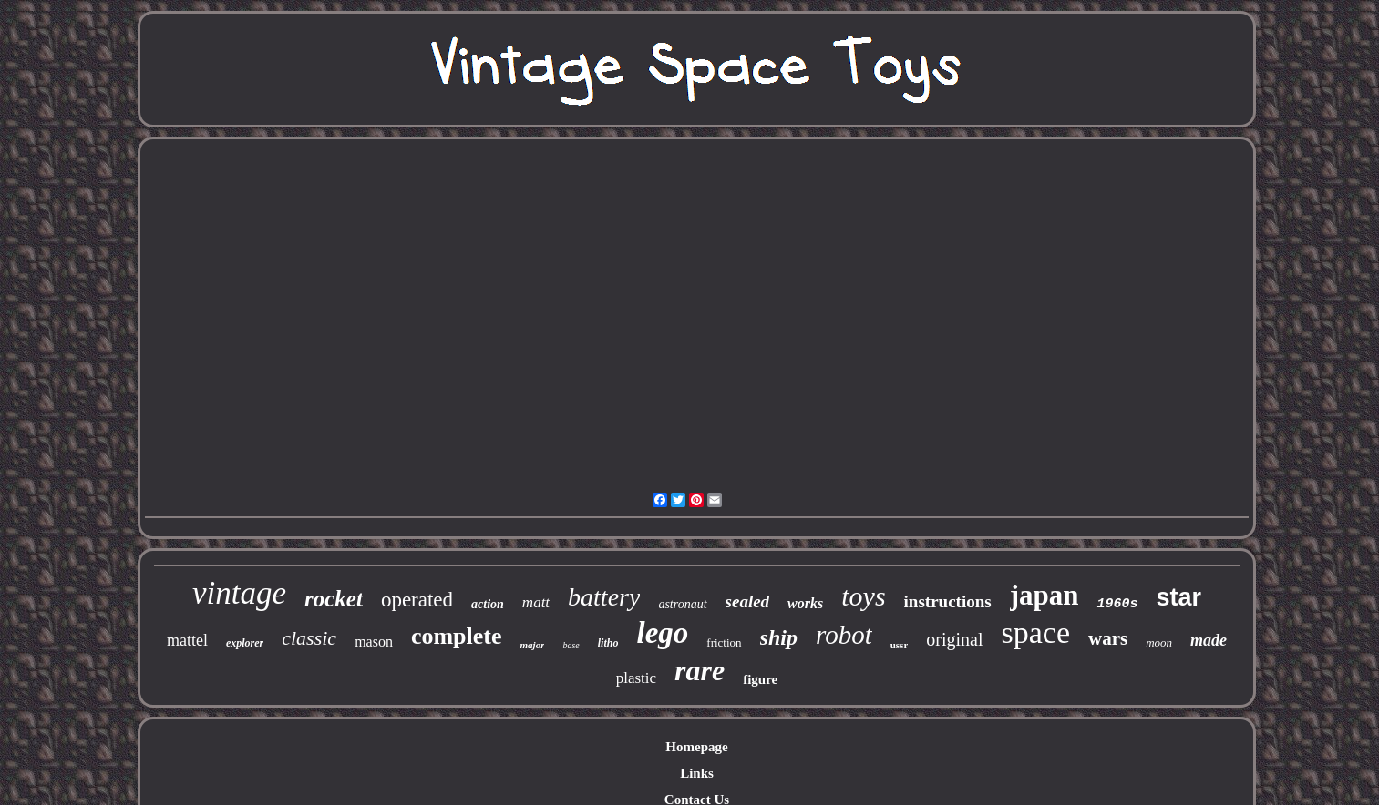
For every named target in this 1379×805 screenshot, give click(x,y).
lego (662, 632)
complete (456, 636)
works (805, 603)
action (487, 604)
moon (1159, 642)
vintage (239, 593)
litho (608, 643)
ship (779, 637)
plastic (636, 678)
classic (309, 638)
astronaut (682, 604)
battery (604, 597)
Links (697, 773)
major (532, 644)
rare (699, 670)
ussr (899, 644)
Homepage (696, 746)
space (1035, 632)
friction (723, 642)
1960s (1116, 604)
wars (1107, 638)
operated (417, 599)
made (1208, 640)
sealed (748, 601)
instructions (948, 601)
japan (1044, 595)
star (1178, 597)
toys (863, 596)
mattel (187, 640)
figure (760, 679)
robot (844, 634)
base (570, 645)
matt (536, 602)
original (954, 639)
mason (374, 641)
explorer (244, 643)
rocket (333, 598)
